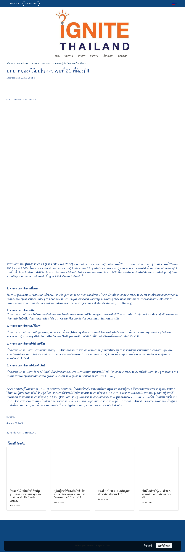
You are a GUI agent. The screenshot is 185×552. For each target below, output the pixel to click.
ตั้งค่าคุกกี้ (148, 545)
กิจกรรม (94, 56)
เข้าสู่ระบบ (14, 4)
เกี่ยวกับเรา (108, 56)
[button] (132, 56)
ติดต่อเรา (122, 56)
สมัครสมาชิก (31, 4)
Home (57, 56)
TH (174, 4)
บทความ (68, 56)
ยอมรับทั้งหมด (164, 545)
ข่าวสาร (81, 56)
